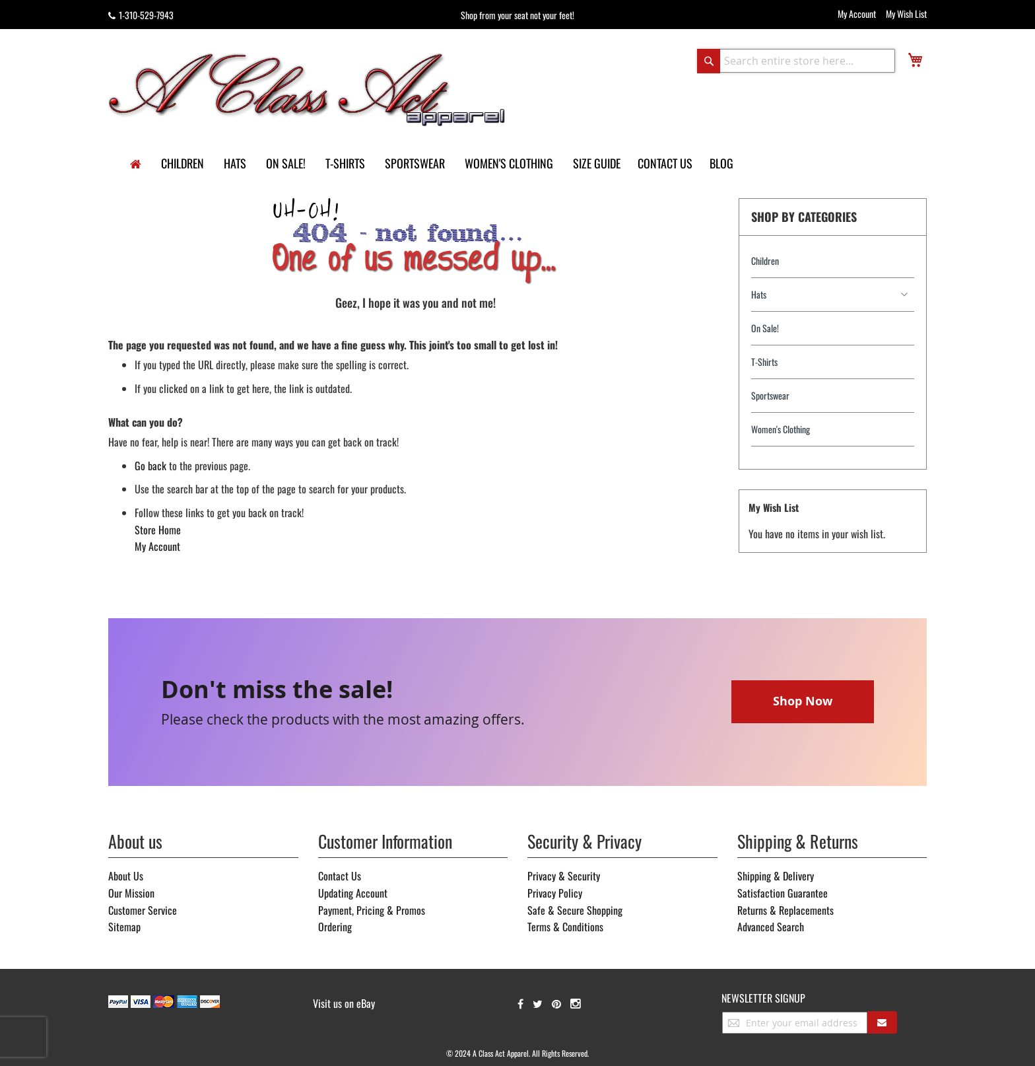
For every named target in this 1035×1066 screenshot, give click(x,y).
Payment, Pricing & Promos (371, 910)
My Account (857, 13)
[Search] (708, 61)
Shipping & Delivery (775, 876)
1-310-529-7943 (141, 15)
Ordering (335, 927)
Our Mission (131, 893)
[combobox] (796, 61)
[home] (135, 164)
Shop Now (802, 701)
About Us (125, 876)
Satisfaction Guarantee (782, 893)
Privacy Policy (554, 893)
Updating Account (352, 893)
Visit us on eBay (344, 1003)
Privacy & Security (563, 876)
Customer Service (142, 910)
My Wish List (906, 13)
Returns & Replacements (785, 910)
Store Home (158, 530)
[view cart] (915, 60)
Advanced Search (770, 927)
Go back (150, 466)
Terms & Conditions (565, 927)
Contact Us (339, 876)
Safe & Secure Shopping (574, 910)
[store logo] (307, 88)
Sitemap (124, 927)
